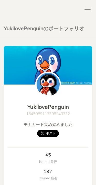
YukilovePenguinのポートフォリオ (44, 28)
